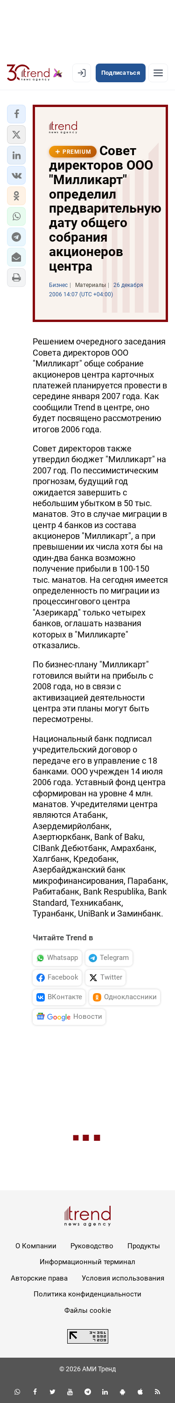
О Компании (35, 1246)
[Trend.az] (35, 72)
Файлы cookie (87, 1310)
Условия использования (123, 1278)
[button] (16, 114)
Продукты (143, 1246)
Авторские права (39, 1278)
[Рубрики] (158, 73)
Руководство (91, 1246)
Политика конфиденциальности (87, 1294)
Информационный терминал (87, 1262)
